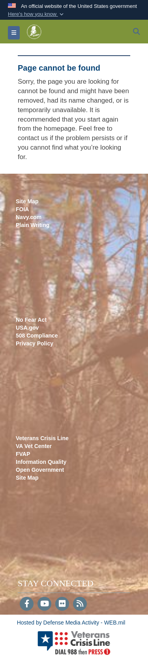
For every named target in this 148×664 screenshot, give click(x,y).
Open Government (40, 470)
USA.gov (27, 327)
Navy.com (28, 217)
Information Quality (41, 462)
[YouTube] (44, 604)
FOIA (22, 209)
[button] (36, 14)
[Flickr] (62, 604)
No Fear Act (31, 320)
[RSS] (80, 604)
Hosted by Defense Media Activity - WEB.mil (71, 622)
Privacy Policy (34, 343)
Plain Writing (32, 225)
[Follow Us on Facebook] (27, 604)
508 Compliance (37, 335)
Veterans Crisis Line (42, 438)
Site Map (27, 201)
